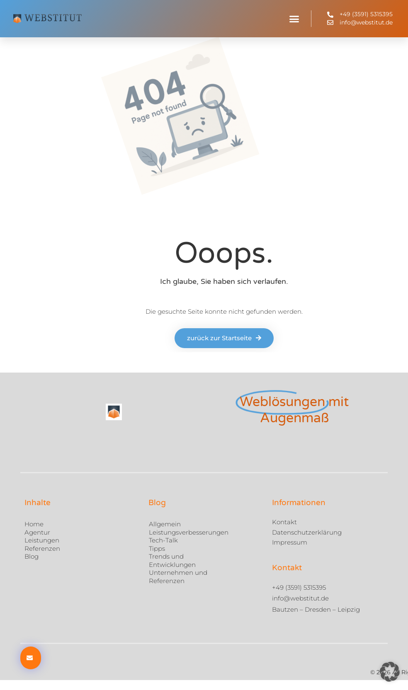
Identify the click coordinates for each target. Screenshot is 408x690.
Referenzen (42, 548)
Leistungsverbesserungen (188, 532)
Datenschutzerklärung (307, 532)
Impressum (289, 542)
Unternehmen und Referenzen (178, 577)
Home (34, 524)
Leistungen (41, 540)
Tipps (157, 548)
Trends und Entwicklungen (172, 560)
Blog (31, 556)
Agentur (37, 532)
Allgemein (165, 524)
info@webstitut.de (300, 598)
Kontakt (284, 522)
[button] (294, 19)
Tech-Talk (163, 540)
